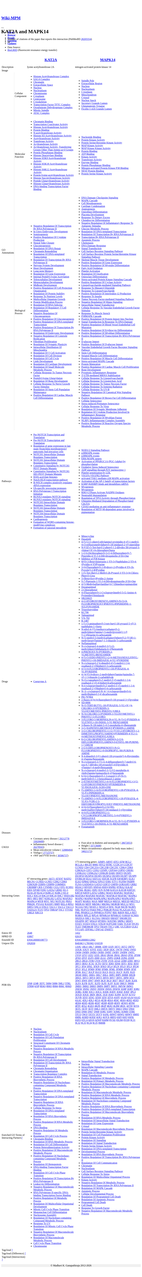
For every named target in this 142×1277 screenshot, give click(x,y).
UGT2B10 (125, 926)
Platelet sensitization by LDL (96, 472)
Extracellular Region (91, 83)
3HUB (132, 975)
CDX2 (96, 870)
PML (77, 912)
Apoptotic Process (90, 240)
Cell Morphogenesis (91, 203)
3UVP (125, 994)
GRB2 (133, 884)
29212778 (64, 838)
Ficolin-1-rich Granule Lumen (96, 109)
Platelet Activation (90, 271)
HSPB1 (112, 887)
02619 (78, 936)
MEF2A (108, 901)
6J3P (36, 986)
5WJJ (85, 1014)
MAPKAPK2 (100, 898)
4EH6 (91, 1003)
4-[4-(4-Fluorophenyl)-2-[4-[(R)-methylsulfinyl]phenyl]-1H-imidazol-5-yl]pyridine (106, 808)
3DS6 (117, 963)
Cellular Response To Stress (47, 1108)
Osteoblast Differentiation (94, 211)
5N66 (84, 1011)
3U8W (117, 994)
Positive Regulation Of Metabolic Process (102, 1078)
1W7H (119, 949)
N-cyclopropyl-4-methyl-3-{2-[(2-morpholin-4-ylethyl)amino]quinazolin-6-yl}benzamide (105, 771)
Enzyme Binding (89, 162)
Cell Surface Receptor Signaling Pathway (102, 251)
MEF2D (125, 901)
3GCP (91, 972)
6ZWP (98, 1020)
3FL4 (110, 966)
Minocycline (87, 536)
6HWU (120, 1014)
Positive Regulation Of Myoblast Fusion (101, 417)
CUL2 (56, 887)
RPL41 (95, 915)
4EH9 (110, 1003)
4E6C (116, 1000)
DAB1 (112, 873)
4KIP (103, 1006)
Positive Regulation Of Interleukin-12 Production (106, 293)
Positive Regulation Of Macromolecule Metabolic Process (110, 1084)
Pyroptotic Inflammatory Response (98, 372)
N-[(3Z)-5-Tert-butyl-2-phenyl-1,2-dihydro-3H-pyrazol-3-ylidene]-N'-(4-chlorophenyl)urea (110, 549)
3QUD (78, 994)
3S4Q (111, 994)
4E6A (110, 1000)
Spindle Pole (87, 80)
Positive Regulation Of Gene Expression (101, 262)
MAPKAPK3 (114, 898)
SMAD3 (105, 918)
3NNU (86, 989)
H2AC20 (31, 893)
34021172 (86, 851)
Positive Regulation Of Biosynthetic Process (103, 1098)
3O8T (130, 989)
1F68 (29, 983)
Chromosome (40, 93)
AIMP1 (101, 861)
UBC (117, 926)
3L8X (134, 980)
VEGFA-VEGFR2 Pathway (95, 475)
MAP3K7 (123, 895)
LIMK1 (101, 893)
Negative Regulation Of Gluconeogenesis (45, 314)
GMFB (114, 884)
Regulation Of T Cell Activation (49, 352)
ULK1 (135, 926)
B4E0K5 (79, 943)
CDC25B (104, 867)
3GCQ (98, 972)
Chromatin (38, 82)
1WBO (93, 952)
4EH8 (104, 1003)
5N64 (131, 1008)
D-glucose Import (90, 341)
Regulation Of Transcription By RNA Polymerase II (107, 234)
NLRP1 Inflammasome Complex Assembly (103, 420)
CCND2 (40, 881)
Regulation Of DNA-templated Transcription (103, 231)
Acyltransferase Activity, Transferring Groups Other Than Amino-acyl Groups (53, 148)
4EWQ (124, 1003)
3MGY (123, 983)
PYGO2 (40, 904)
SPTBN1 (102, 921)
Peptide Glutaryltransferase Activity (51, 180)
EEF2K (105, 878)
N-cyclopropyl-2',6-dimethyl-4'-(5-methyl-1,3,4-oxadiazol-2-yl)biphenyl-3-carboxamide (105, 664)
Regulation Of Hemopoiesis (47, 1164)
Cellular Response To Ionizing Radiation (101, 386)
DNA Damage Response (93, 245)
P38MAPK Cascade (91, 316)
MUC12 (124, 904)
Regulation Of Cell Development (50, 1060)
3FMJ (98, 969)
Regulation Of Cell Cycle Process (50, 1136)
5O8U (103, 1011)
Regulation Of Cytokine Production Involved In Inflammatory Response (105, 413)
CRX (39, 887)
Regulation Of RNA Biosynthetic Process (102, 1154)
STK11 (45, 907)
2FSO (78, 958)
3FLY (78, 969)
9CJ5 (95, 1023)
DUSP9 (132, 876)
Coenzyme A (39, 681)
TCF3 (40, 909)
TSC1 (61, 909)
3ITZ (131, 977)
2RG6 (85, 961)
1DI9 (104, 946)
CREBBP (32, 887)
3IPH (126, 977)
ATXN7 (59, 878)
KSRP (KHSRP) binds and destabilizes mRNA (104, 484)
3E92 (130, 963)
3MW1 (129, 986)
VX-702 (85, 618)
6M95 (136, 1014)
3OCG (98, 992)
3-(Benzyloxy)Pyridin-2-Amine (97, 578)
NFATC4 (103, 907)
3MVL (114, 986)
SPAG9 (93, 921)
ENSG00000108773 (37, 940)
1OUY (85, 949)
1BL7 (91, 946)
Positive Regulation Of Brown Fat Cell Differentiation (108, 398)
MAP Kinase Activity (92, 145)
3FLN (116, 966)
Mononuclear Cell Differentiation (50, 1212)
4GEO (90, 1006)
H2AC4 (41, 893)
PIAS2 (115, 909)
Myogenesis (87, 486)
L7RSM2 (89, 943)
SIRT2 (30, 907)
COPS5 (121, 870)
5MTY (111, 1008)
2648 (29, 933)
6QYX (106, 1017)
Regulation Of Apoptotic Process (97, 1199)
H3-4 (65, 893)
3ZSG (91, 997)
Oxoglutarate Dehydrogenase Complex (53, 107)
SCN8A (135, 915)
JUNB (106, 890)
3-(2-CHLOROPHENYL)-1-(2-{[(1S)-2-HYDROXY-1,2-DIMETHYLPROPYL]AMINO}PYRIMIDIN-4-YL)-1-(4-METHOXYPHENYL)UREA (110, 733)
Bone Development (91, 369)
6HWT (113, 1014)
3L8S (128, 980)
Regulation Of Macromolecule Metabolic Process (48, 1239)
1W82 (126, 949)
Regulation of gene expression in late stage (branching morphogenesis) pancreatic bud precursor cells (52, 449)
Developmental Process (93, 1151)
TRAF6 (104, 926)
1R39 (106, 949)
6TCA (85, 1020)
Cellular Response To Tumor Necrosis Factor (104, 384)
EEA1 (89, 878)
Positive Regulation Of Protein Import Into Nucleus (107, 319)
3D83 (111, 963)
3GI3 (132, 972)
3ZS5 (85, 997)
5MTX (104, 1008)
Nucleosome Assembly (44, 1215)
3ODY (112, 992)
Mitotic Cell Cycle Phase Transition (51, 1209)
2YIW (104, 961)
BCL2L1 (79, 864)
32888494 (67, 850)
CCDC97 (128, 864)
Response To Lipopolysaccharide (98, 290)
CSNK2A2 (92, 873)
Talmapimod (87, 615)
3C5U (91, 963)
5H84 (48, 983)
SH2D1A (79, 918)
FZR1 (43, 890)
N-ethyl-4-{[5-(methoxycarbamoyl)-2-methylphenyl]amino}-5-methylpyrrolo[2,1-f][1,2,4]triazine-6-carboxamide (104, 632)
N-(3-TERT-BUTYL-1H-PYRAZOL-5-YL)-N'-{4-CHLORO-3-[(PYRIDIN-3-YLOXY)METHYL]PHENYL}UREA (107, 708)
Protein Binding (41, 130)
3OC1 (92, 992)
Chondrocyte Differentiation (95, 220)
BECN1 (31, 881)
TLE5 (78, 926)
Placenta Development (92, 214)
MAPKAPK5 (128, 898)
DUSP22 (107, 876)
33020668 (38, 841)
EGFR (113, 878)
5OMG (117, 1011)
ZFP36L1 (90, 929)
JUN (100, 890)
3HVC (119, 977)
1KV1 (117, 946)
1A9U (78, 946)
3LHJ (116, 983)
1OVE (93, 949)
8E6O (43, 986)
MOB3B (115, 904)
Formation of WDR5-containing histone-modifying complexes (53, 523)
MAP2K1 (118, 893)
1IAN (111, 946)
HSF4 (105, 887)
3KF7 (115, 980)
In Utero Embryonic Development (50, 231)
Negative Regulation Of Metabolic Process (102, 1182)
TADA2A (32, 909)
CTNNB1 (48, 887)
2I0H (96, 958)
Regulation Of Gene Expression (49, 274)
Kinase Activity (89, 156)
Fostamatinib (88, 826)
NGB (117, 907)
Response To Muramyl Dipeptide (98, 288)
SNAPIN (79, 921)
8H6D (68, 986)
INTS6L (79, 890)
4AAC (78, 1000)
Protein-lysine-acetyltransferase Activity (53, 175)
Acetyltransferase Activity (46, 138)
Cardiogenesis (40, 519)
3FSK (78, 972)
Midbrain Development (45, 285)
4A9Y (117, 997)
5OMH (124, 1011)
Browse (11, 35)
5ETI (90, 1008)
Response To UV (41, 1223)
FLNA (78, 884)
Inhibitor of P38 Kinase (93, 558)
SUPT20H (111, 924)
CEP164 (113, 870)
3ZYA (110, 997)
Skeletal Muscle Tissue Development (100, 259)
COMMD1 (60, 884)
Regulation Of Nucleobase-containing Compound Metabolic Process (52, 1219)
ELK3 (78, 881)
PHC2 (100, 909)
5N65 (78, 1011)
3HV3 (85, 977)
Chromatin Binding (43, 121)
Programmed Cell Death (93, 1202)
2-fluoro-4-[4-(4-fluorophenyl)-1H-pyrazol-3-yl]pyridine (109, 699)
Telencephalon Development (47, 279)
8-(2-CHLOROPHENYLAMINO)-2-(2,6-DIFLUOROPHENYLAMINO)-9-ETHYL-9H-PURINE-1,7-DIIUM (110, 742)
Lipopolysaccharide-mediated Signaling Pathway (106, 285)
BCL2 (128, 861)
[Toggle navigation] (2, 27)
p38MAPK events (90, 453)
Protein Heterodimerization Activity (51, 1147)
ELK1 (132, 878)
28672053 (126, 843)
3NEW (78, 989)
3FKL (90, 966)
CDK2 (56, 881)
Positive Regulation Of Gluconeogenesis (53, 319)
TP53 (46, 909)
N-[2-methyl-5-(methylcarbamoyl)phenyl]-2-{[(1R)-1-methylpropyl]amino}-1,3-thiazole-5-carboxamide (108, 639)
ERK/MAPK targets (91, 458)
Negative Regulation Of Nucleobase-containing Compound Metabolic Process (52, 1085)
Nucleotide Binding (91, 137)
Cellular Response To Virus (95, 406)
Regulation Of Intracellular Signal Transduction (105, 1120)
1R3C (112, 949)
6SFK (131, 1017)
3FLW (136, 966)
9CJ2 (77, 1023)
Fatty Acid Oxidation (92, 268)
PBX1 (69, 901)
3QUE (85, 994)
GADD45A (88, 884)
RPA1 (71, 904)
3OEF (126, 992)
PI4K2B (107, 909)
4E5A (97, 1000)
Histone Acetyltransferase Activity (50, 127)
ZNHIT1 (108, 929)
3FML (112, 969)
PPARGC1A (87, 912)
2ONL (124, 958)
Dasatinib (86, 539)
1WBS (100, 952)
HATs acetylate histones (45, 477)
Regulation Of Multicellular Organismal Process (105, 1177)
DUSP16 (89, 876)
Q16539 (99, 943)
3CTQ (98, 963)
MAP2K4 (80, 895)
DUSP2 (98, 876)
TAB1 (120, 924)
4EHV (117, 1003)
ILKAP (129, 887)
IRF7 (41, 898)
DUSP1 (127, 873)
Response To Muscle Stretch (95, 313)
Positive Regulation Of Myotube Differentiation (105, 265)
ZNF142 (99, 929)
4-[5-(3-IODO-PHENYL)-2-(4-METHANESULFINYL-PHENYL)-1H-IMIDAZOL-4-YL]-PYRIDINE (109, 659)
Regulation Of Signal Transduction (98, 1143)
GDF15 (106, 884)
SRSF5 (129, 921)
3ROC (99, 994)
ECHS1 (69, 887)
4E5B (104, 1000)
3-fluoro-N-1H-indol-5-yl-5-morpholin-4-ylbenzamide (108, 725)
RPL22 (87, 915)
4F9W (132, 1003)
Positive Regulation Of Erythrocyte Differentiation (106, 330)
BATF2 (67, 878)
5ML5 (97, 1008)
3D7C (42, 983)
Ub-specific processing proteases (49, 488)
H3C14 (37, 895)
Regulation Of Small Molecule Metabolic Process (48, 368)
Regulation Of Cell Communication (99, 1163)
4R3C (123, 1006)
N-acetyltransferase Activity (47, 132)
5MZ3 (119, 1008)
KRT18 (78, 893)
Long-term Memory (43, 271)
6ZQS (91, 1020)
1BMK (98, 946)
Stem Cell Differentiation (94, 352)
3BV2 (137, 961)
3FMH (91, 969)
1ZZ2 (90, 955)
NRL (77, 909)
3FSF (133, 969)
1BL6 (84, 946)
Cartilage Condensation (93, 206)
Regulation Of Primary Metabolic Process (102, 1081)
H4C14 (45, 895)
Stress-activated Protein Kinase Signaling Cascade (106, 279)
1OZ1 (100, 949)
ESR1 (108, 881)
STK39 (101, 924)
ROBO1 (79, 915)
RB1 (115, 912)
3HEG (92, 975)
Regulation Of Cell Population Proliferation (103, 1134)
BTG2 (102, 864)
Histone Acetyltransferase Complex (51, 76)
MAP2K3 (67, 898)
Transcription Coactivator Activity (50, 124)
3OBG (78, 992)
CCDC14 (118, 864)
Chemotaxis (87, 242)
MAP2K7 (101, 895)
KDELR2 (49, 898)
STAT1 (78, 924)
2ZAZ (117, 961)
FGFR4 (122, 881)
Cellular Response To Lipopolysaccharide (102, 378)
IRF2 (35, 898)
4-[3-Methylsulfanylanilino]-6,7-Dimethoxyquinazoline (109, 584)
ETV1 (115, 881)
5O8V (110, 1011)
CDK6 (63, 881)
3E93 (136, 963)
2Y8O (91, 961)
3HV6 (106, 977)
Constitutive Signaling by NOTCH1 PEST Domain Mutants (51, 467)
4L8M (116, 1006)
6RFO (113, 1017)
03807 (30, 936)
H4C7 (60, 895)
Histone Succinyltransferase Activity (51, 178)
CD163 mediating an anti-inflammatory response (106, 506)
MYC (47, 901)
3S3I (105, 994)
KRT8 (86, 893)
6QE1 (99, 1017)
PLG (133, 909)
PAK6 (93, 909)
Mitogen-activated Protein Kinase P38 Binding (104, 168)
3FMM (119, 969)
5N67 (90, 1011)
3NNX (108, 989)
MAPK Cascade (89, 200)
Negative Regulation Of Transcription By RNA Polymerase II (52, 227)
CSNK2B (103, 873)
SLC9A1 (96, 918)
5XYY (99, 1014)
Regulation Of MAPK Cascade (97, 1188)
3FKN (96, 966)
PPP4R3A (99, 912)
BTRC (109, 864)
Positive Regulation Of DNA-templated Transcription (108, 1109)
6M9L (78, 1017)
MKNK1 (96, 904)
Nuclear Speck (88, 100)
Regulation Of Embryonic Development (53, 333)
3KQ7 (121, 980)
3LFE (104, 983)
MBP (100, 901)
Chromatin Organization (45, 1071)
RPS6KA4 (104, 915)
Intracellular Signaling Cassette (97, 1067)
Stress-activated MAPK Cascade (97, 361)
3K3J (109, 980)
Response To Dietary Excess (95, 217)
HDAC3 (79, 887)
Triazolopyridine (89, 609)
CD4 (86, 867)
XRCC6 (39, 912)
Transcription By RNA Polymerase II (100, 237)
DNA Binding (40, 1127)
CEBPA (41, 884)
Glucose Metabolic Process (95, 228)
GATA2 (51, 890)
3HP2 (112, 975)
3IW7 (90, 980)
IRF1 (29, 898)
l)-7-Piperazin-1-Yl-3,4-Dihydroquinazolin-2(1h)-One (108, 581)
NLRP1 (132, 907)
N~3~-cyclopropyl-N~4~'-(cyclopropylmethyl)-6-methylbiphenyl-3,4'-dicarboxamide (106, 692)
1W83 (133, 949)
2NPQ (110, 958)
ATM (122, 861)
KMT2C (131, 890)
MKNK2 (106, 904)
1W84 (78, 952)
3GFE (126, 972)
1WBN (85, 952)
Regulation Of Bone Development (50, 381)
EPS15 (101, 881)
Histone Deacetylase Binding (48, 155)
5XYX (91, 1014)
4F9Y (78, 1006)
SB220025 (86, 598)
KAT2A (51, 60)
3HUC (78, 977)
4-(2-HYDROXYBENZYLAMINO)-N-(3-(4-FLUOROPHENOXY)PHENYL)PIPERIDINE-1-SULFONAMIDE (106, 604)
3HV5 (99, 977)
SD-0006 (85, 702)
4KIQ (109, 1006)
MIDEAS (80, 904)
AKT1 (51, 878)
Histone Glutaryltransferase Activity (51, 183)
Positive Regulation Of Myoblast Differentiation (105, 333)
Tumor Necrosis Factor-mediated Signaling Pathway (107, 299)
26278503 (38, 847)
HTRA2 (121, 887)
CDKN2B (32, 884)
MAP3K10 (111, 895)
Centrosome (39, 99)
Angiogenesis (88, 209)
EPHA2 (93, 881)
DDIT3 (119, 873)
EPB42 (85, 881)
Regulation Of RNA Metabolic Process (53, 1141)
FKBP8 (130, 881)
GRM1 (58, 890)
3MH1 (78, 986)
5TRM (30, 986)
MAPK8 (88, 898)
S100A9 (126, 915)
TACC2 (61, 907)
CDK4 (122, 867)
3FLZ (84, 969)
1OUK (78, 949)
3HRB (125, 975)
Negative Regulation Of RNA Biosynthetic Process (48, 1103)
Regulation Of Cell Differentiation (50, 1144)
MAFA (109, 893)
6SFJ (124, 1017)
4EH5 (84, 1003)
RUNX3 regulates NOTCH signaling (52, 496)
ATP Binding (87, 154)
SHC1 (88, 918)
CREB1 (130, 870)
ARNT (109, 861)
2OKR (117, 958)
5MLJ (61, 983)
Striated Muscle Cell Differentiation (99, 355)
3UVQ (132, 994)
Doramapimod (88, 587)
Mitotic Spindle (41, 110)
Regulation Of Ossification (94, 274)
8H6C (62, 986)
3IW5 (78, 980)
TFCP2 (135, 924)
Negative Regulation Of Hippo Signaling (101, 302)
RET (134, 912)
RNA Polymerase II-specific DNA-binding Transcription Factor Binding (52, 1194)
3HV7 (112, 977)
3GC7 (85, 972)
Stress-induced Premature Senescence (100, 403)
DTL (62, 887)
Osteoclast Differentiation (94, 276)
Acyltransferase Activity (45, 144)
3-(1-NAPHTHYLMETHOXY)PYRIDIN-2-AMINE (108, 728)
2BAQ (124, 955)
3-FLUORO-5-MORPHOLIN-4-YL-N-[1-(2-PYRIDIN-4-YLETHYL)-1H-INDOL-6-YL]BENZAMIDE (110, 822)
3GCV (119, 972)
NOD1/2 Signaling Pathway (95, 450)
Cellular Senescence (91, 400)
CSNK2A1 (80, 873)
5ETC (78, 1008)
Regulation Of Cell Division (47, 355)
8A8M (105, 1020)
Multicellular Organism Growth (49, 299)
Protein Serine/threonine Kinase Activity (101, 142)
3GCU (112, 972)
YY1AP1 (79, 929)
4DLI (85, 1000)
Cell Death (86, 1205)
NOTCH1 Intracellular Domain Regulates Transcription (49, 456)
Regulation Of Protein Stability (49, 293)
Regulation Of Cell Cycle (46, 358)
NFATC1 (93, 907)
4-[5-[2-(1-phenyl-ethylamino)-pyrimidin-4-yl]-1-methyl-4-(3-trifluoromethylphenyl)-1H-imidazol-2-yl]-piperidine (110, 543)
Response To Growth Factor (95, 1208)
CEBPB (50, 884)
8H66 (55, 986)
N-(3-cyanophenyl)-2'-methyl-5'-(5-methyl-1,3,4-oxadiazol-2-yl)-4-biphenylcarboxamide (106, 681)
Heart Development (43, 268)
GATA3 (98, 884)
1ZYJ (84, 955)
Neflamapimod (88, 643)
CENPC (104, 870)
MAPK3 (79, 898)
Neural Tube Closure (43, 242)
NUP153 (85, 909)
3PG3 (133, 992)
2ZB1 (130, 961)
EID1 (30, 890)
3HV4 (92, 977)
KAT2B (122, 890)
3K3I (103, 980)
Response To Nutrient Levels (48, 296)
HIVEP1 (88, 887)
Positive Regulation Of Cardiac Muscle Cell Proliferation (110, 367)
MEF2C (117, 901)
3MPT (107, 986)
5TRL (68, 983)
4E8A (123, 1000)
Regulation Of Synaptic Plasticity (50, 344)
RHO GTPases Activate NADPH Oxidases (102, 492)
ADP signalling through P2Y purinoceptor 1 (103, 470)
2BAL (117, 955)
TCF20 (127, 924)
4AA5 (137, 997)
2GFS (91, 958)
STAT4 (86, 924)
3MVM (122, 986)
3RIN (92, 994)
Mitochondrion (88, 94)
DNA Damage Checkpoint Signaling (99, 197)
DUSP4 (116, 876)
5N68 (96, 1011)
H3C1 (30, 895)
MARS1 (87, 901)
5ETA (136, 1006)
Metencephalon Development (48, 282)
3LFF (110, 983)
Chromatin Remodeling (45, 251)
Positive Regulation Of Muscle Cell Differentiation (107, 358)
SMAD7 (114, 918)
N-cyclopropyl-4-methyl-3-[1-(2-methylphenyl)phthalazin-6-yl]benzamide (102, 647)
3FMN (127, 969)
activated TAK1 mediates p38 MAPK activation (105, 478)
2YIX (110, 961)
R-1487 (85, 620)
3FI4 (83, 966)
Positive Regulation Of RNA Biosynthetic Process (47, 1078)
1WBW (123, 952)
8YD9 (127, 1020)
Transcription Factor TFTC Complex (51, 104)
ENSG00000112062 (85, 940)
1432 (77, 933)
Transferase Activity (43, 141)
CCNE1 (49, 881)
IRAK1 (87, 890)
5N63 (125, 1008)
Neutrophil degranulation (94, 495)
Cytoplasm (38, 96)
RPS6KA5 (116, 915)
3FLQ (123, 966)
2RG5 (78, 961)
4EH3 (136, 1000)
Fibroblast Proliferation (45, 341)
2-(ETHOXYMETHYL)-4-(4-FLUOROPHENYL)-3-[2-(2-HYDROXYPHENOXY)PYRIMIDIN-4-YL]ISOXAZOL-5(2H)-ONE (109, 784)
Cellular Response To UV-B (95, 389)
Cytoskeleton (40, 101)
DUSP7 (124, 876)
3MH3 (92, 986)
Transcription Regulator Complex (50, 1074)
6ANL (106, 1014)
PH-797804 (87, 697)
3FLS (129, 966)
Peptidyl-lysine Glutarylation (48, 378)
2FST (84, 958)
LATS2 (58, 898)
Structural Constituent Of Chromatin (51, 1043)
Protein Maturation (90, 364)
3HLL (105, 975)
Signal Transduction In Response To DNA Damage (107, 321)
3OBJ (85, 992)
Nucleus (37, 87)
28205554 (86, 39)
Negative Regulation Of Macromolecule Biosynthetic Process (53, 1233)
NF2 (52, 901)
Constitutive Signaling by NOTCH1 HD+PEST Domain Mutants (51, 472)
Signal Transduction (91, 248)
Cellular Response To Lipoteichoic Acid (101, 381)
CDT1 (89, 870)
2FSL (130, 955)
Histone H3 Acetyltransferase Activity (52, 135)
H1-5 (65, 890)
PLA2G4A (125, 909)
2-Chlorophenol (89, 589)
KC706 (85, 612)
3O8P (123, 989)
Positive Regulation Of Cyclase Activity (101, 282)
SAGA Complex (41, 79)
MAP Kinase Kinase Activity (96, 148)
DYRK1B (80, 878)
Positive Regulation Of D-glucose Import (102, 344)
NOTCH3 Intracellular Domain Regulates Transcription (49, 503)
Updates (12, 43)
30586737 (63, 855)
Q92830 (31, 943)
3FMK (105, 969)
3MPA (100, 986)
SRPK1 (121, 921)
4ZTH (129, 1006)
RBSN (121, 912)
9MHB (101, 1023)
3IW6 (84, 980)
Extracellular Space (43, 85)
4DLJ (91, 1000)
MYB (40, 901)
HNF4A (97, 887)
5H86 (55, 983)
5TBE (132, 1011)
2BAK (110, 955)
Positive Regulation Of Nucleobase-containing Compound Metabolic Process (51, 1158)
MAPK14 (107, 60)
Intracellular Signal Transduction (97, 305)
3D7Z (105, 963)
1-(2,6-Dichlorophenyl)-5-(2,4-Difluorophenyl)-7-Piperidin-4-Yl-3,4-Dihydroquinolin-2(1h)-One (106, 554)
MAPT (78, 901)
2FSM (137, 955)
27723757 (48, 852)
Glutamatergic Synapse (93, 106)
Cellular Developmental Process (97, 1194)
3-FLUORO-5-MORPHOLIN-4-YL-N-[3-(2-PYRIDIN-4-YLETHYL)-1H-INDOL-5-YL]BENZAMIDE (110, 721)
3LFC (91, 983)
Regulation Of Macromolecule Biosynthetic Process (107, 1129)
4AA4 (130, 997)
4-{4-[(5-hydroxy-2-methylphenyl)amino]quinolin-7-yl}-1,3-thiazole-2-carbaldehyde (108, 676)
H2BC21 (49, 893)
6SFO (78, 1020)
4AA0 (124, 997)
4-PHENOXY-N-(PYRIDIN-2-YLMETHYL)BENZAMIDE (97, 653)
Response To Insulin (91, 296)
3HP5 (118, 975)
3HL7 (99, 975)
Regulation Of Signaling (93, 1140)
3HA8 (78, 975)
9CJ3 (83, 1023)
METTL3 (135, 901)
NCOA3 (79, 907)
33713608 (95, 845)
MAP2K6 (90, 895)
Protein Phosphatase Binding (47, 152)
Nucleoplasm (40, 90)
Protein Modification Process (48, 302)
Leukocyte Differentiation (46, 1184)
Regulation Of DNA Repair (47, 248)
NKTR (124, 907)
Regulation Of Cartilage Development (52, 364)
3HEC (85, 975)
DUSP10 (79, 876)
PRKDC (31, 904)
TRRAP (54, 909)
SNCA (37, 907)
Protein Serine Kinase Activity (96, 173)
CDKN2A (80, 870)
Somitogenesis (40, 234)
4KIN (97, 1006)
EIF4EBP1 (122, 878)
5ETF (84, 1008)
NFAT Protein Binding (92, 171)
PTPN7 (108, 912)
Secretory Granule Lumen (94, 103)
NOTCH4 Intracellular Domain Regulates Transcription (49, 515)
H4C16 (53, 895)
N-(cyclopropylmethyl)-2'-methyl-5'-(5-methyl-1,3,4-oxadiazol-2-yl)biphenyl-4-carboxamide (108, 687)
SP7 (87, 921)
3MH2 (85, 986)
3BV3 (78, 963)
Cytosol (85, 97)
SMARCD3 (125, 918)
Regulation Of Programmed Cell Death (101, 1196)
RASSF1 (49, 904)
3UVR (78, 997)
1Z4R (36, 983)
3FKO (103, 966)
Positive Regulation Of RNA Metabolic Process (105, 1095)
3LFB (84, 983)
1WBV (115, 952)
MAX (94, 901)
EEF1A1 (96, 878)
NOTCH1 (60, 901)
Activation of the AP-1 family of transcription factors (108, 481)
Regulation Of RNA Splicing (47, 305)
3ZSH (98, 997)
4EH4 (78, 1003)
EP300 (36, 890)
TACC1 (53, 907)
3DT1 (124, 963)
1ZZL (97, 955)
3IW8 (97, 980)
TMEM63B (87, 926)
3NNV (93, 989)
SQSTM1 (112, 921)
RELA (64, 904)
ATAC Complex (41, 113)
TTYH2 (69, 909)
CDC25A (94, 867)
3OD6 (106, 992)
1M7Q (131, 946)
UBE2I (30, 912)
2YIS (97, 961)
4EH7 (97, 1003)
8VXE (112, 1020)
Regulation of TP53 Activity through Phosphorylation (108, 498)
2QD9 (131, 958)
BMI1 (95, 864)
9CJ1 (132, 1020)
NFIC (111, 907)
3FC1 (78, 966)
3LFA (78, 983)
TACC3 (70, 907)
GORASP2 (124, 884)
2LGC (103, 958)
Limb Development (43, 361)
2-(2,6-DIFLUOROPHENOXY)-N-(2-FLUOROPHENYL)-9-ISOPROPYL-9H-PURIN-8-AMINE (107, 750)
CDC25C (114, 867)
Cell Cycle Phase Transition (47, 1243)
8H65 (49, 986)
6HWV (128, 1014)
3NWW (116, 989)
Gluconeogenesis (41, 245)
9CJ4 (89, 1023)
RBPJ (57, 904)
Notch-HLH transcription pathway (50, 479)
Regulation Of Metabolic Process (98, 1072)
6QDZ (92, 1017)
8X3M (119, 1020)
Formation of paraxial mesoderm (49, 527)
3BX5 (85, 963)
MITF (88, 904)
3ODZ (119, 992)
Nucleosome (39, 1045)
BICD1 (88, 864)
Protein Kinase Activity (93, 140)
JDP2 (94, 890)
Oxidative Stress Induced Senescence (100, 467)
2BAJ (103, 955)
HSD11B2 (69, 895)
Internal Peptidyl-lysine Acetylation (51, 276)
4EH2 (129, 1000)
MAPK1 (132, 895)
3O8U (136, 989)
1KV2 (124, 946)
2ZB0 (124, 961)
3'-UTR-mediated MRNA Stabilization (100, 375)
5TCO (78, 1014)
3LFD (97, 983)
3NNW (101, 989)
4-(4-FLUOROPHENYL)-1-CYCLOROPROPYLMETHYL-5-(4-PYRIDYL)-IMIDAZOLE (106, 815)
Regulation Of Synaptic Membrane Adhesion (104, 409)
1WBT (108, 952)
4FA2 (84, 1006)
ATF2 (116, 861)
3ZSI (104, 997)
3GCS (105, 972)
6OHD (85, 1017)
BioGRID (12, 50)
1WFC (131, 952)
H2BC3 (58, 893)
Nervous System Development (48, 265)
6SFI (119, 1017)
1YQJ (78, 955)
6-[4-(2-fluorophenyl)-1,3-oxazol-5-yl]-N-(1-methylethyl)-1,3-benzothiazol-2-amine (104, 777)
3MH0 (130, 983)
